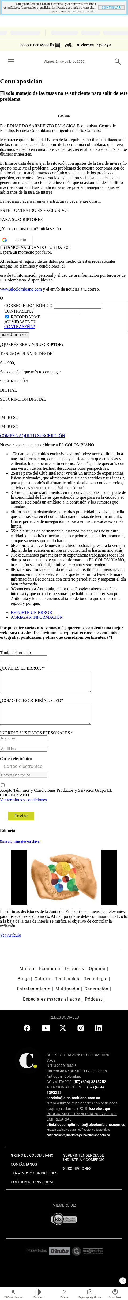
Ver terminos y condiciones (23, 808)
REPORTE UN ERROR (31, 612)
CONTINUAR (111, 7)
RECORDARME (25, 317)
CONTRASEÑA (19, 311)
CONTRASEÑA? (19, 326)
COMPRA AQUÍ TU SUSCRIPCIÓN (32, 435)
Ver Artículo (10, 943)
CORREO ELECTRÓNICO (28, 305)
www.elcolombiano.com (21, 289)
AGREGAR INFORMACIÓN (37, 617)
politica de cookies (83, 11)
